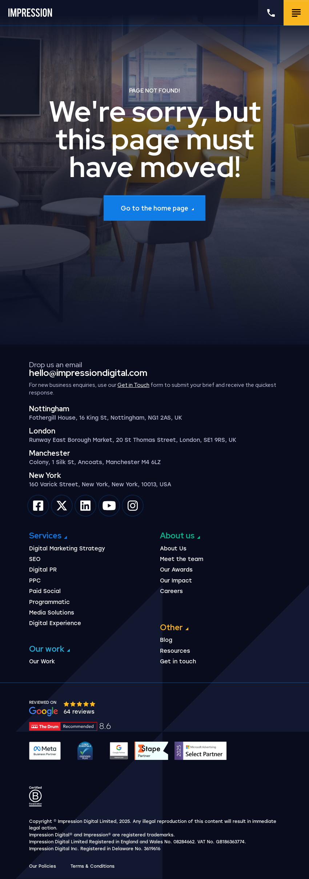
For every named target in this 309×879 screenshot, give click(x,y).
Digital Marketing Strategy (67, 548)
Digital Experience (55, 623)
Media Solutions (51, 612)
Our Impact (176, 580)
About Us (173, 548)
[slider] (80, 703)
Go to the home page (154, 208)
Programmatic (49, 602)
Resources (175, 651)
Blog (166, 640)
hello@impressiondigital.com (88, 373)
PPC (35, 580)
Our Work (42, 661)
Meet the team (181, 559)
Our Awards (176, 569)
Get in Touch (133, 385)
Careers (171, 591)
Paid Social (45, 591)
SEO (34, 559)
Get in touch (178, 661)
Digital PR (43, 569)
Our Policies (42, 866)
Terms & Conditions (93, 866)
